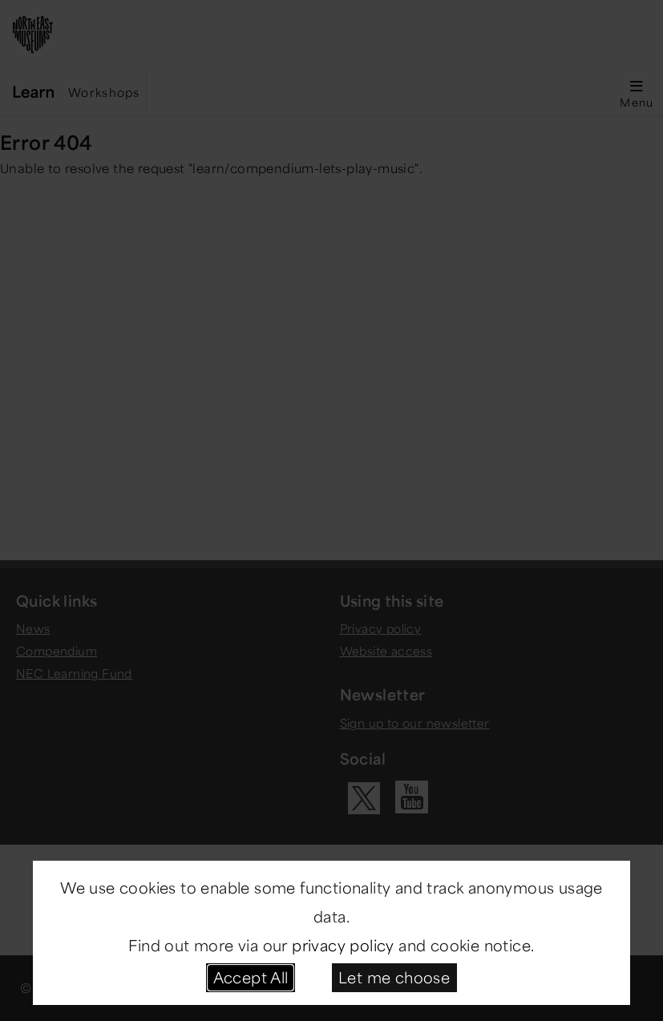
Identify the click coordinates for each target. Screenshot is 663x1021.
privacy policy (343, 944)
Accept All (251, 977)
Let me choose (394, 977)
